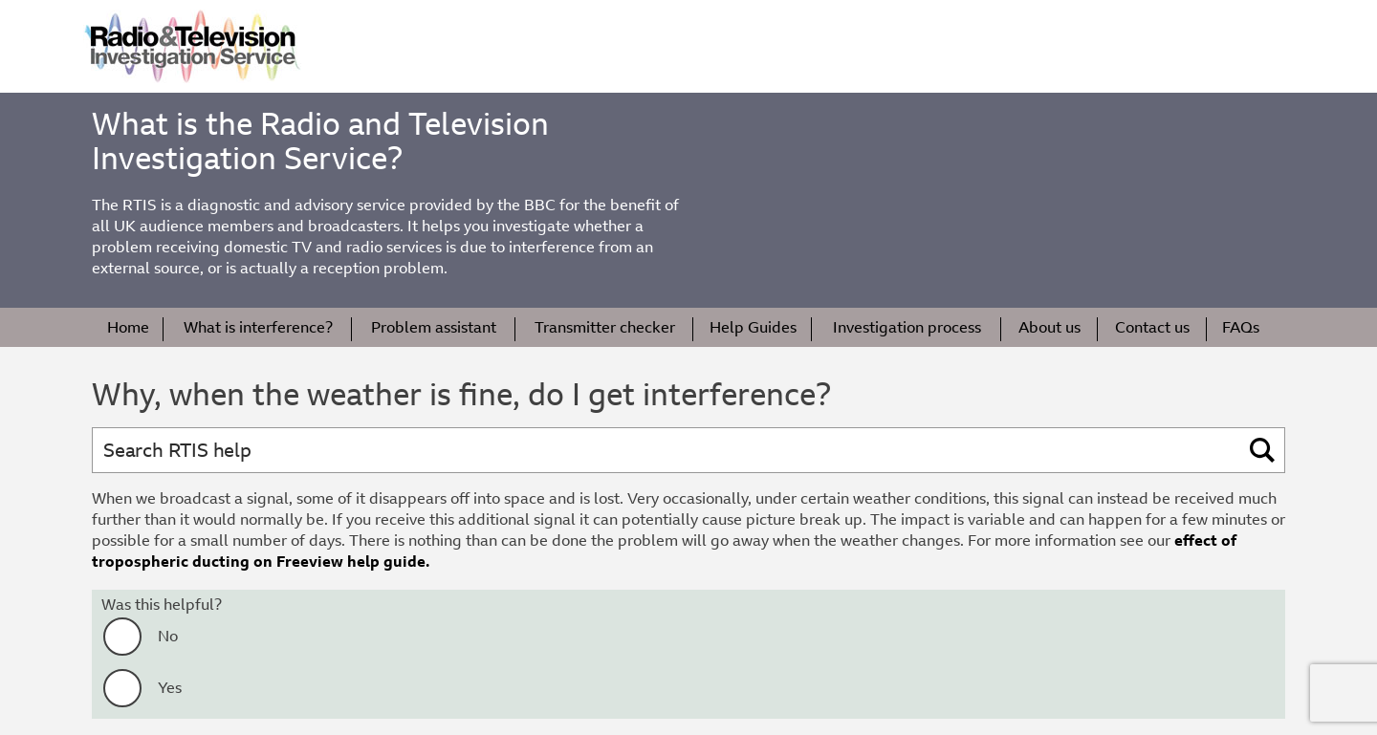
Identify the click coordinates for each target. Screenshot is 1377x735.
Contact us (1152, 327)
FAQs (1240, 327)
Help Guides (753, 327)
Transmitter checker (605, 327)
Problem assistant (433, 327)
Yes (170, 688)
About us (1049, 327)
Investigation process (907, 327)
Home (128, 327)
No (168, 636)
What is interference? (258, 327)
